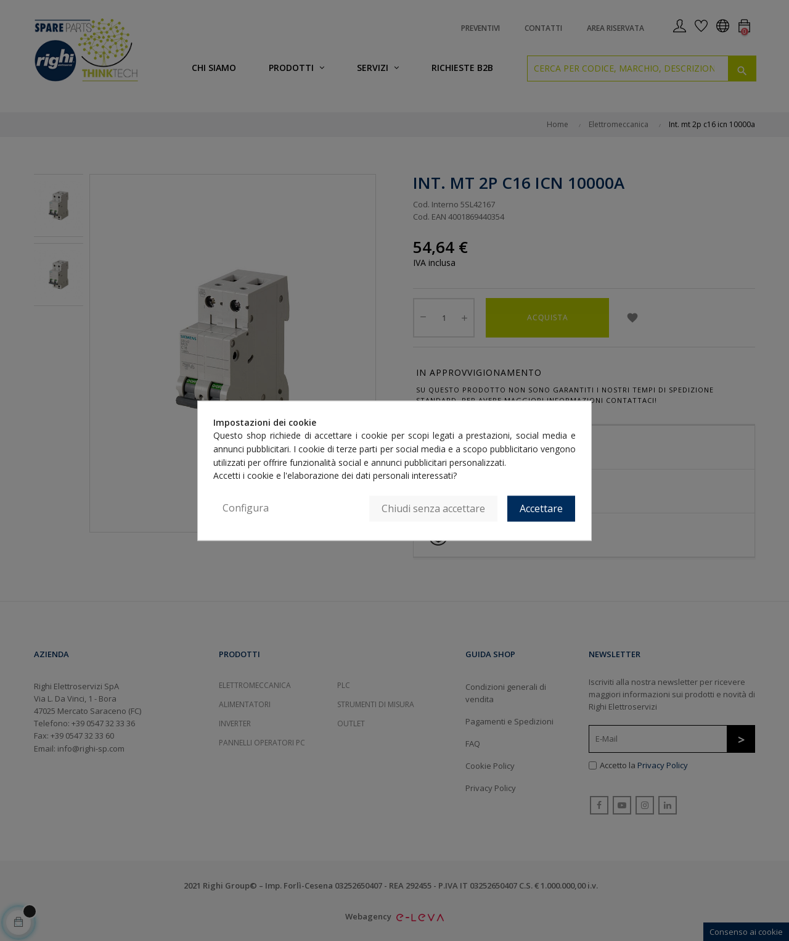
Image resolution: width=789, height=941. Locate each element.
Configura (246, 508)
